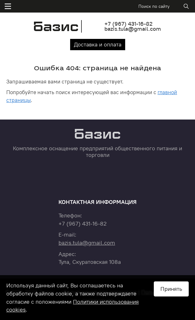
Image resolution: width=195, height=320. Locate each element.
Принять (171, 288)
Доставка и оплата (97, 44)
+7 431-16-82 (128, 23)
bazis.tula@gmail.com (132, 28)
